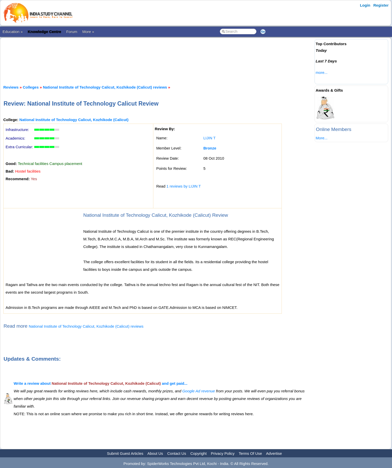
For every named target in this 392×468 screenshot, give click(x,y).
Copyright (198, 453)
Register (381, 5)
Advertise (274, 453)
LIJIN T (209, 138)
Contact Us (176, 453)
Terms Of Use (250, 453)
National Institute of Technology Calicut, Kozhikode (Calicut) (73, 120)
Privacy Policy (223, 453)
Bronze (209, 148)
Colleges (31, 87)
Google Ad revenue (198, 391)
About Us (155, 453)
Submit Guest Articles (125, 453)
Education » (13, 31)
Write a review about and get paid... (101, 383)
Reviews (11, 87)
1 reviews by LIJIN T (183, 186)
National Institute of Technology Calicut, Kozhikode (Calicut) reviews (105, 87)
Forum (71, 31)
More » (88, 31)
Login (365, 5)
